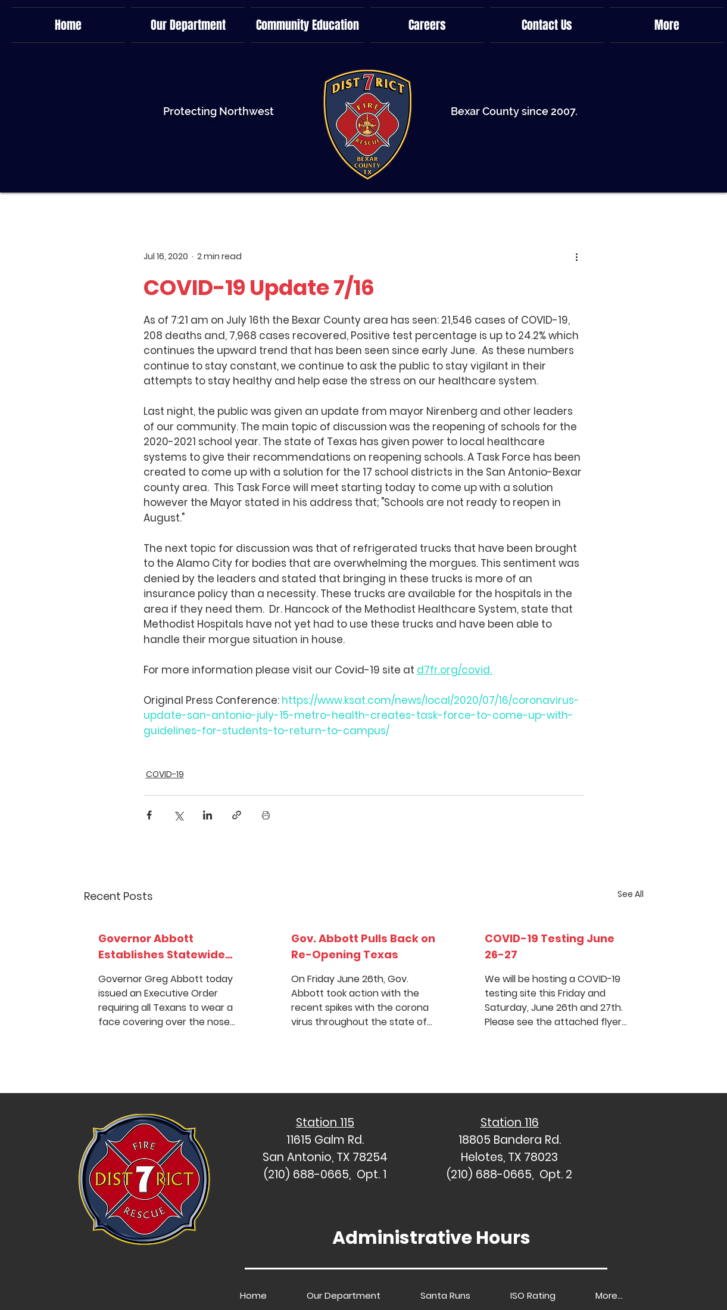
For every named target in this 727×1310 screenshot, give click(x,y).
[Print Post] (266, 815)
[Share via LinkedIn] (207, 815)
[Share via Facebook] (149, 815)
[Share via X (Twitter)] (178, 815)
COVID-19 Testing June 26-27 (549, 946)
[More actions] (577, 256)
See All (630, 894)
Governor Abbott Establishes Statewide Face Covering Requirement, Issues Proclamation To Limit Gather (161, 947)
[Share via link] (236, 815)
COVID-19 (165, 774)
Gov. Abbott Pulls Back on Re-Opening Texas (363, 946)
